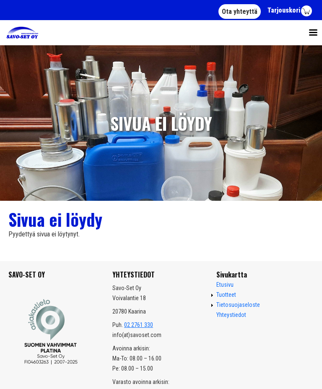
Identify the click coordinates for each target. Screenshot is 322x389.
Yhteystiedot (231, 314)
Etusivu (225, 284)
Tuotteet (226, 294)
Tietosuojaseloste (238, 304)
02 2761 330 (138, 325)
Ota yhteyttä (239, 12)
